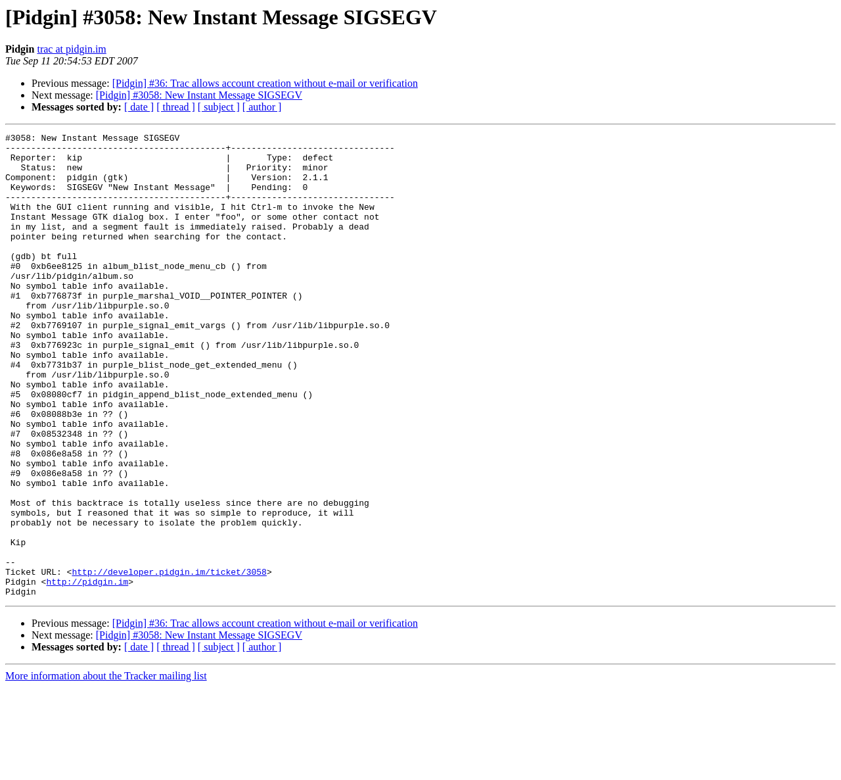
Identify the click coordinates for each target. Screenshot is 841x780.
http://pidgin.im (87, 672)
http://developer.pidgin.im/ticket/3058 (169, 660)
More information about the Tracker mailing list (106, 768)
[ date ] (139, 106)
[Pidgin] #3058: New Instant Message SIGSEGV (199, 95)
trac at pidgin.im (71, 49)
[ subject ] (219, 106)
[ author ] (262, 106)
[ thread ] (175, 106)
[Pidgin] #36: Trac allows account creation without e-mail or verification (265, 83)
